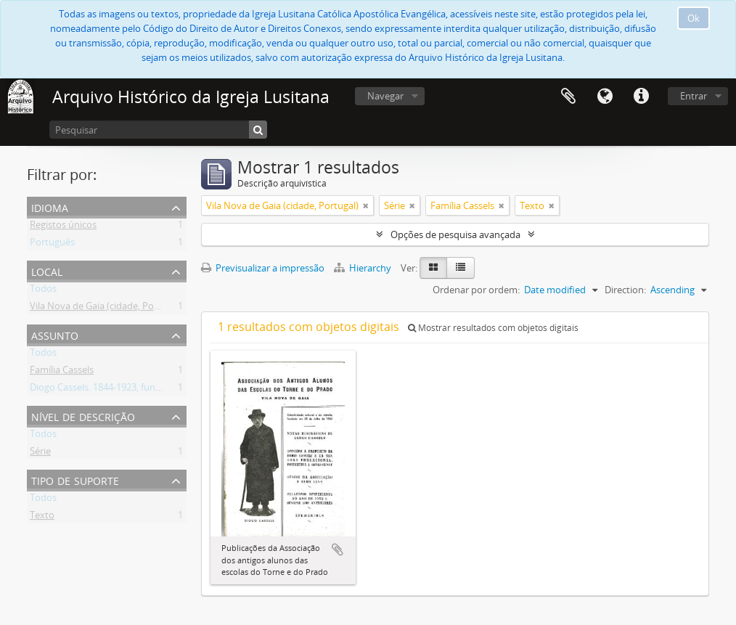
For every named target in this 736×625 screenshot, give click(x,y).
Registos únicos (63, 227)
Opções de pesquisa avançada (455, 234)
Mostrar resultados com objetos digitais (493, 328)
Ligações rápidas (641, 96)
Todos (43, 291)
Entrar (693, 95)
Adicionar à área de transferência (337, 549)
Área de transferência (568, 96)
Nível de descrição (83, 415)
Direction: (625, 289)
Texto (42, 517)
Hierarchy (363, 267)
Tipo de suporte (75, 479)
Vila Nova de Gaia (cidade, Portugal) (106, 308)
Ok (693, 18)
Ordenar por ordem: (476, 289)
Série (40, 453)
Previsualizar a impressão (262, 267)
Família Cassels (62, 372)
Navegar (385, 95)
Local (46, 270)
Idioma (604, 96)
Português (52, 244)
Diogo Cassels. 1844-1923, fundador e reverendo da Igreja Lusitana (172, 389)
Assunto (54, 334)
